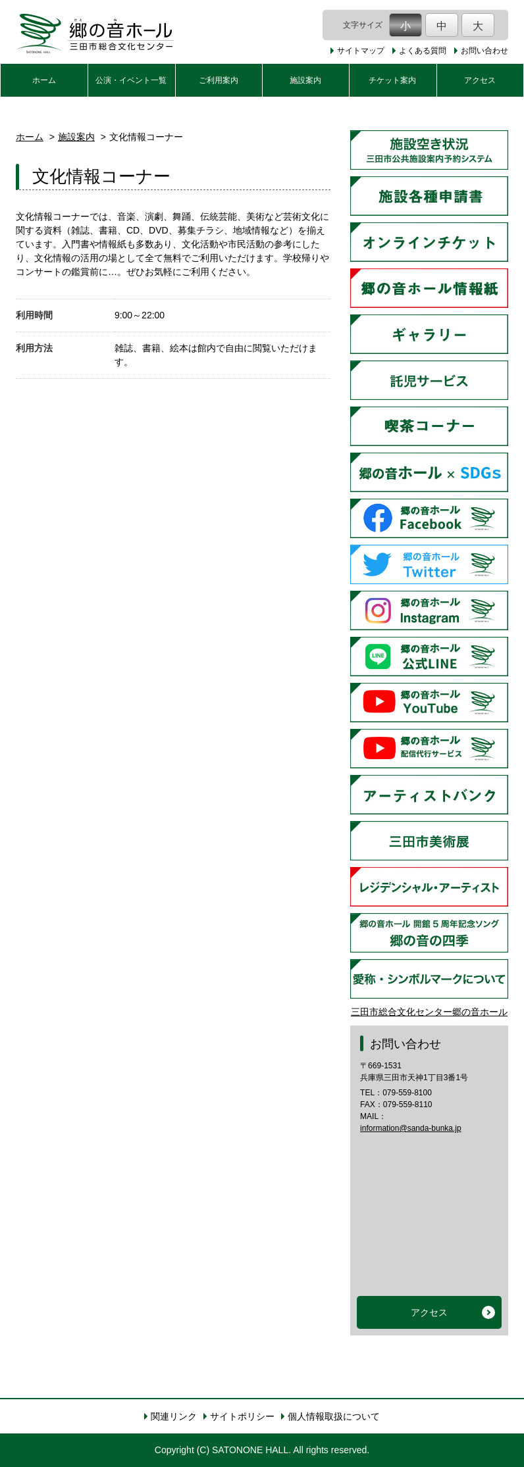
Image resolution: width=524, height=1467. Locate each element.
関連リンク (174, 1416)
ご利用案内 (218, 80)
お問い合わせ (484, 50)
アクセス (480, 80)
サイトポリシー (242, 1416)
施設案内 (305, 80)
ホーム (44, 80)
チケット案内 (392, 80)
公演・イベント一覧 (131, 80)
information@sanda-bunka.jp (410, 1128)
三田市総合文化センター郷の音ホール (429, 1012)
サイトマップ (360, 50)
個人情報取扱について (334, 1416)
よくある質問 (422, 50)
